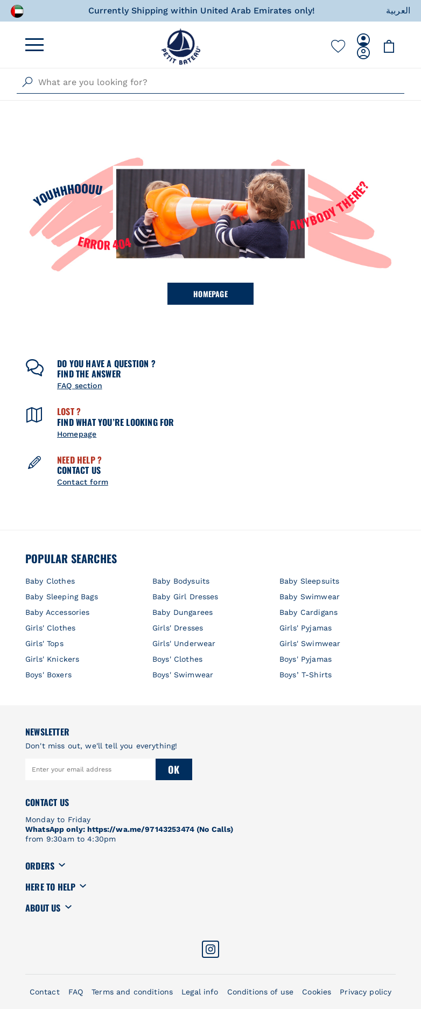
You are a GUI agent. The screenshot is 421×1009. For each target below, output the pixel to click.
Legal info (200, 991)
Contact (45, 991)
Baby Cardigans (308, 612)
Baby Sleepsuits (309, 581)
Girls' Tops (44, 643)
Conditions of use (260, 991)
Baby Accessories (57, 612)
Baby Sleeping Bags (61, 596)
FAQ (75, 991)
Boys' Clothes (177, 659)
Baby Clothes (50, 581)
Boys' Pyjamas (305, 659)
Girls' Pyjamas (305, 627)
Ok (173, 769)
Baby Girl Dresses (185, 596)
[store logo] (181, 46)
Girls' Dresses (177, 627)
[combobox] (210, 82)
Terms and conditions (132, 991)
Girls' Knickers (52, 659)
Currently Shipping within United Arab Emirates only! (201, 10)
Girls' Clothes (50, 627)
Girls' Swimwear (309, 643)
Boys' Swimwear (182, 674)
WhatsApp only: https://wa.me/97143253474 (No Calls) (129, 829)
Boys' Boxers (48, 674)
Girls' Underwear (183, 643)
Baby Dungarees (182, 612)
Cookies (316, 991)
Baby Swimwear (309, 596)
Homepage (210, 293)
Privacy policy (365, 991)
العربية (398, 10)
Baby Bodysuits (180, 581)
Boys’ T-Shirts (305, 674)
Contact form (82, 482)
